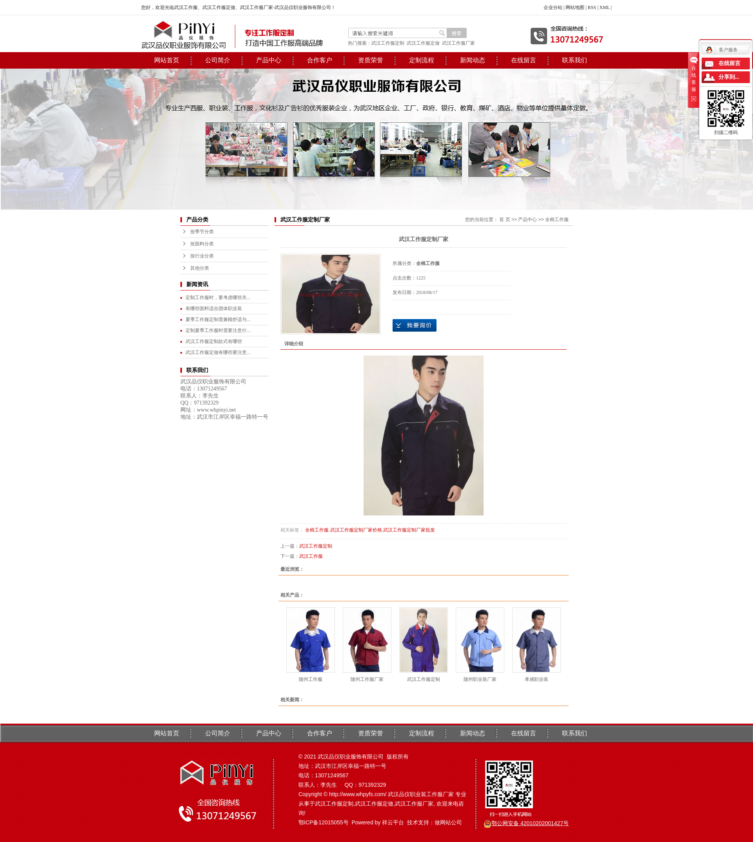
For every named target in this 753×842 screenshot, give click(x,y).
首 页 (504, 219)
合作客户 (319, 60)
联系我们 (574, 60)
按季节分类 (202, 231)
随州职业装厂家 (480, 679)
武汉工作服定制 (387, 43)
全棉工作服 (557, 219)
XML (604, 7)
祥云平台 (393, 822)
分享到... (728, 77)
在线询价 (415, 325)
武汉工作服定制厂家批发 (409, 530)
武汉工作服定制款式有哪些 (214, 341)
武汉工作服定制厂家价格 (356, 530)
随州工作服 (310, 679)
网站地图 (575, 7)
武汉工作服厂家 (458, 43)
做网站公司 (448, 822)
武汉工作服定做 (423, 43)
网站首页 (166, 60)
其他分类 (199, 268)
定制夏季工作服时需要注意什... (218, 330)
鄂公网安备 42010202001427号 (530, 823)
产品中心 (268, 60)
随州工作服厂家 (367, 679)
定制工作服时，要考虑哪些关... (218, 297)
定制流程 (421, 60)
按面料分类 (202, 244)
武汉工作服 (311, 556)
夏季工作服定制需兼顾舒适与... (218, 319)
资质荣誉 (370, 60)
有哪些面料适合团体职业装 (214, 308)
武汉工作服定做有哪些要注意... (218, 352)
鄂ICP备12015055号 (323, 822)
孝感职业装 (536, 679)
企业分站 (553, 7)
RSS (592, 7)
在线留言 (523, 60)
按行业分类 (202, 256)
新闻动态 (472, 60)
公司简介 (217, 60)
